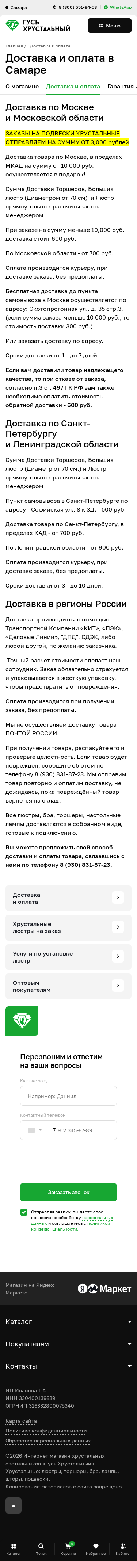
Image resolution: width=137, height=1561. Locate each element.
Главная (14, 46)
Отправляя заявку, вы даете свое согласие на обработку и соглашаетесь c (72, 1220)
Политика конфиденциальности (46, 1430)
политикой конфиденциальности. (70, 1226)
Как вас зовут (35, 1081)
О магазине (22, 86)
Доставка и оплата (73, 86)
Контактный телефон (42, 1115)
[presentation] (75, 1174)
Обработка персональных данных (48, 1440)
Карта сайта (21, 1420)
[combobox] (38, 1130)
